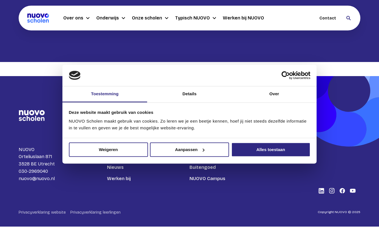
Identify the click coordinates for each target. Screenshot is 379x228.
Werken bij (119, 178)
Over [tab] (274, 94)
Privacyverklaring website (42, 213)
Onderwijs (110, 18)
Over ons (76, 18)
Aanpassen (189, 149)
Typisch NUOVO (195, 18)
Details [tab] (189, 94)
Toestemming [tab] (105, 94)
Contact (327, 18)
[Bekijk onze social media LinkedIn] (321, 192)
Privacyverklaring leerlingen (95, 213)
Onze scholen (150, 18)
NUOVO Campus (207, 178)
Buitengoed (203, 167)
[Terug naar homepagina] (38, 18)
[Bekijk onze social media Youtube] (353, 192)
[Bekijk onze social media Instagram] (332, 192)
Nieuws (115, 167)
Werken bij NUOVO (243, 18)
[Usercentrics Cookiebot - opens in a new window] (285, 75)
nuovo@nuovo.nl (37, 179)
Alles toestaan (270, 149)
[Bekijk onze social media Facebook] (342, 192)
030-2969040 (33, 171)
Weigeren (108, 149)
